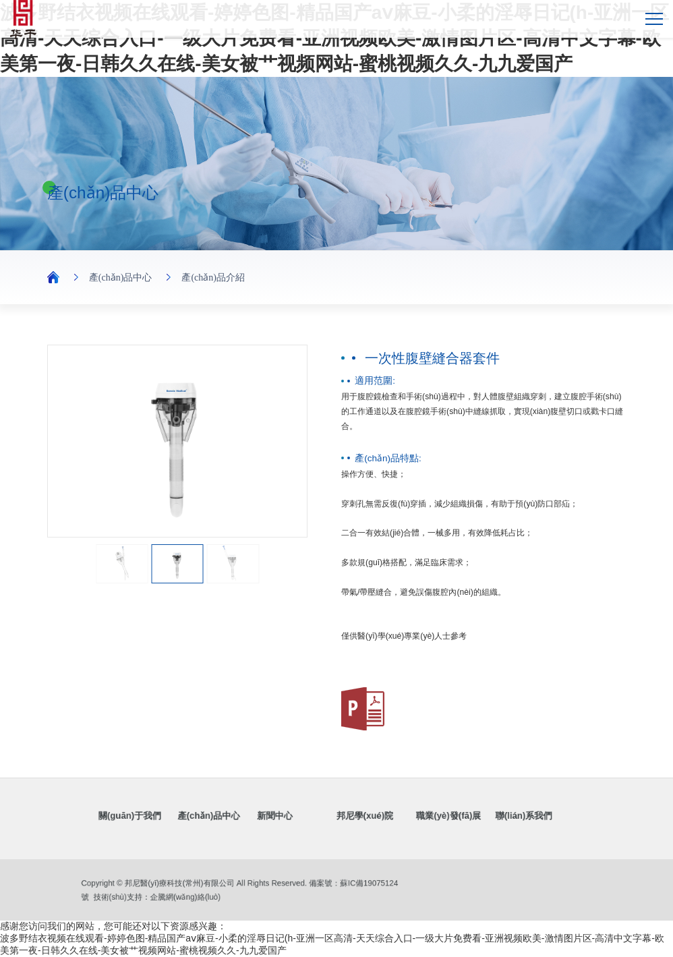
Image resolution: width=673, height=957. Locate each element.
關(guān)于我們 (171, 816)
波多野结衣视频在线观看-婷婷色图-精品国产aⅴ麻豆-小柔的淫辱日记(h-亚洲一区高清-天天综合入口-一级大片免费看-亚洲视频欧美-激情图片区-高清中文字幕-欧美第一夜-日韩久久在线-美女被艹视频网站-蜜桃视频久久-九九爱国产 (334, 38)
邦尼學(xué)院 (359, 816)
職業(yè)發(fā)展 (426, 816)
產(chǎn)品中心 (120, 277)
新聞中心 (287, 816)
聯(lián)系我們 (486, 816)
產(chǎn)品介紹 (213, 277)
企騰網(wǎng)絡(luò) (196, 895)
